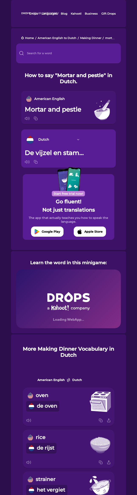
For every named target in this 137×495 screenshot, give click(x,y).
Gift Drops (108, 13)
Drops (33, 13)
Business (91, 13)
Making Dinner (90, 38)
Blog (64, 13)
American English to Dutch (57, 38)
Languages (49, 13)
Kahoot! (76, 13)
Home (29, 38)
